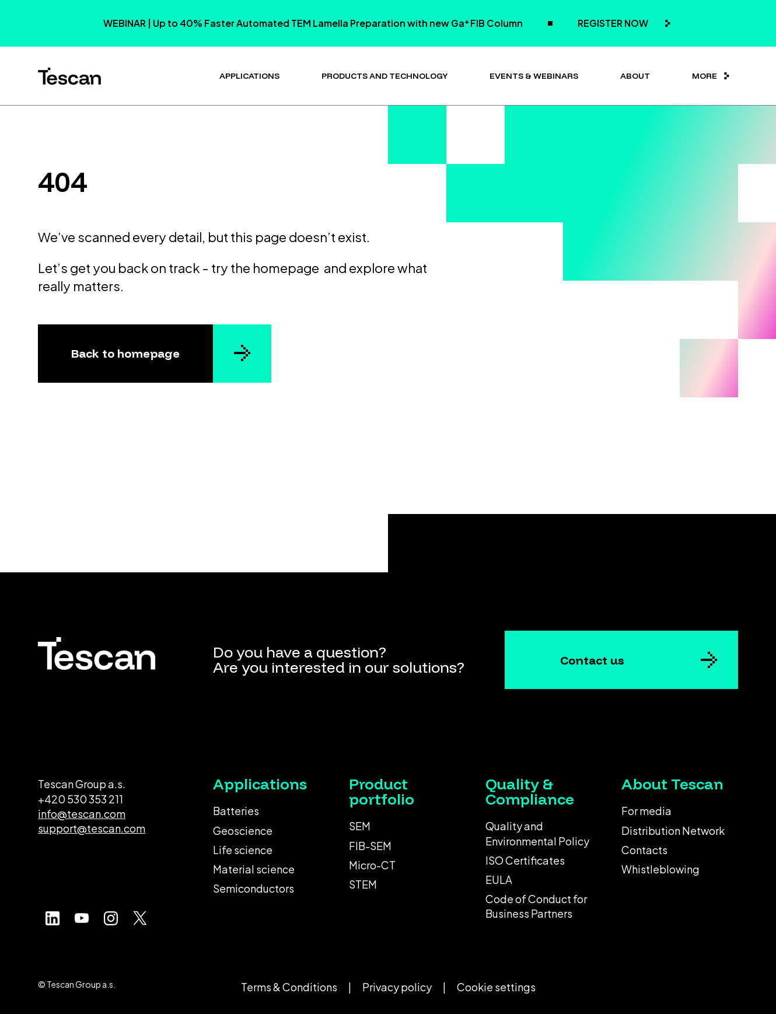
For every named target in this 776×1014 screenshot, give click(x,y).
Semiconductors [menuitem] (253, 888)
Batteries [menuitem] (236, 810)
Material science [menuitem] (254, 869)
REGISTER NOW (614, 23)
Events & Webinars (534, 76)
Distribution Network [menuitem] (673, 830)
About (635, 76)
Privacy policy (397, 987)
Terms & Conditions (289, 987)
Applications (249, 76)
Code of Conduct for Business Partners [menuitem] (536, 906)
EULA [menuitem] (498, 879)
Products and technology (384, 76)
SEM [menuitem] (359, 826)
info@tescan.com (81, 813)
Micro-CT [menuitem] (372, 865)
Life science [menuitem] (242, 849)
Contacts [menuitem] (644, 849)
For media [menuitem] (646, 810)
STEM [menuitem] (363, 884)
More (704, 76)
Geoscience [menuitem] (242, 830)
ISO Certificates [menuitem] (525, 860)
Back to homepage (125, 353)
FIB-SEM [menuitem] (370, 845)
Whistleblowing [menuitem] (660, 869)
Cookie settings (496, 987)
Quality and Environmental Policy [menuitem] (537, 833)
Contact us (592, 660)
